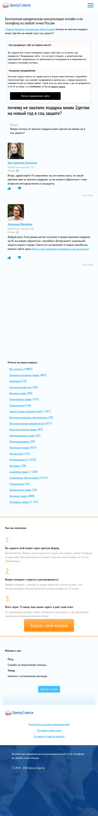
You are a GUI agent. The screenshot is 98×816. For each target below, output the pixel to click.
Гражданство (16, 405)
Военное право (17, 393)
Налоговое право (19, 447)
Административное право (24, 375)
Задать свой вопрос (49, 625)
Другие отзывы (49, 689)
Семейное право (18, 472)
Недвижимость (18, 460)
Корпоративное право (22, 436)
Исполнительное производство (27, 423)
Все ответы (15, 369)
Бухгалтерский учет (20, 387)
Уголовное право (19, 502)
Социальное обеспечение (40, 29)
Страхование (16, 484)
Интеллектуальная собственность (28, 417)
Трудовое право (18, 496)
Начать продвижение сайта (35, 96)
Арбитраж (15, 381)
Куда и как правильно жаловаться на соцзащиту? (60, 249)
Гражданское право (20, 399)
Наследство (15, 454)
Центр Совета (16, 5)
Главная (9, 29)
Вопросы (20, 29)
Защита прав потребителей (25, 411)
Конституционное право (23, 429)
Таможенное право (20, 490)
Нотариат (14, 466)
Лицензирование (19, 441)
